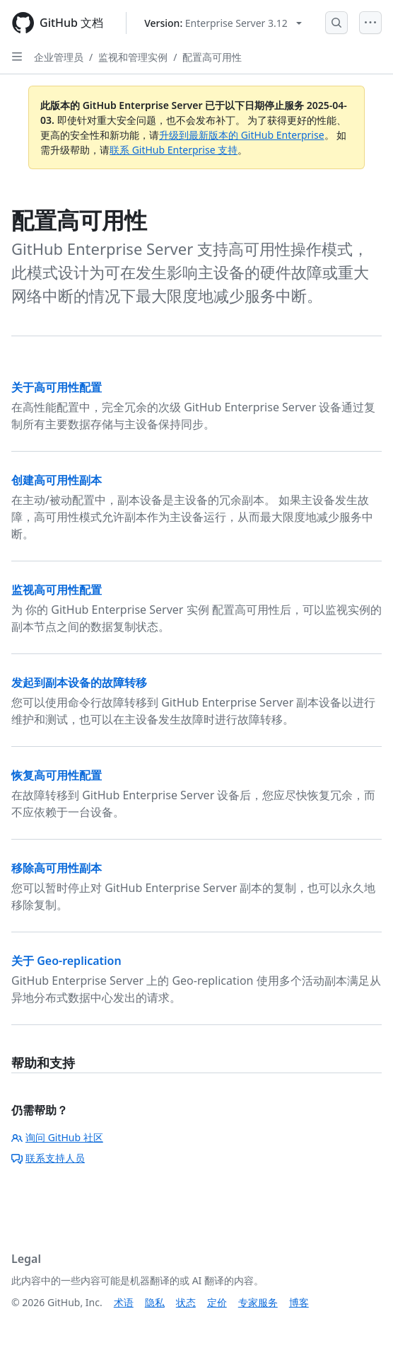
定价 (217, 1302)
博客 (299, 1302)
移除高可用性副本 (56, 868)
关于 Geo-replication (66, 960)
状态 (186, 1302)
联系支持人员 (48, 1158)
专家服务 (258, 1302)
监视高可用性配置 (56, 590)
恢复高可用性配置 (56, 775)
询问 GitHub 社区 (57, 1137)
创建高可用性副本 (56, 480)
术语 (124, 1302)
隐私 (155, 1302)
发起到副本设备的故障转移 (79, 682)
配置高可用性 (212, 57)
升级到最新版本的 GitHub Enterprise (241, 135)
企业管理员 (58, 57)
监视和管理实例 (133, 57)
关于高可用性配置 (56, 387)
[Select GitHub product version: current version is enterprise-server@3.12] (223, 23)
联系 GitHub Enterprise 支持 (173, 149)
